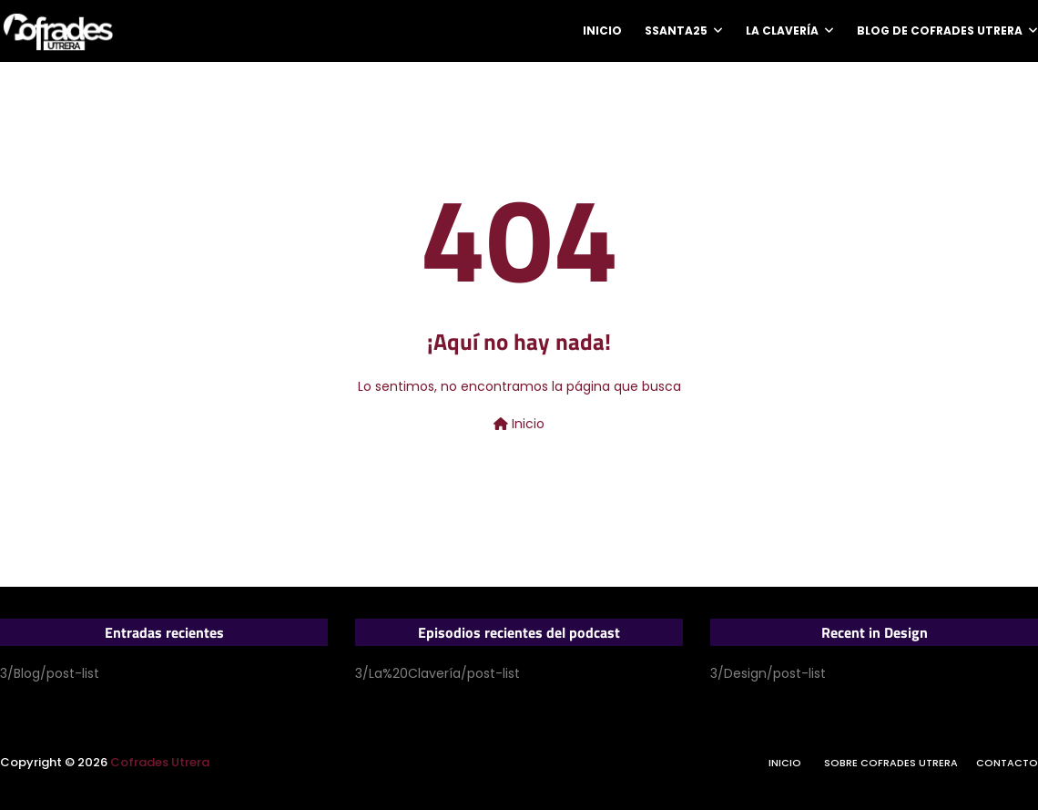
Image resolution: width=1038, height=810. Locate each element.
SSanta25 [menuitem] (676, 30)
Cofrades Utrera (159, 762)
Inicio (519, 424)
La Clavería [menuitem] (782, 30)
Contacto (1007, 762)
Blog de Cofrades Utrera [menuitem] (940, 30)
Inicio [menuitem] (602, 30)
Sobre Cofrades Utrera (891, 762)
